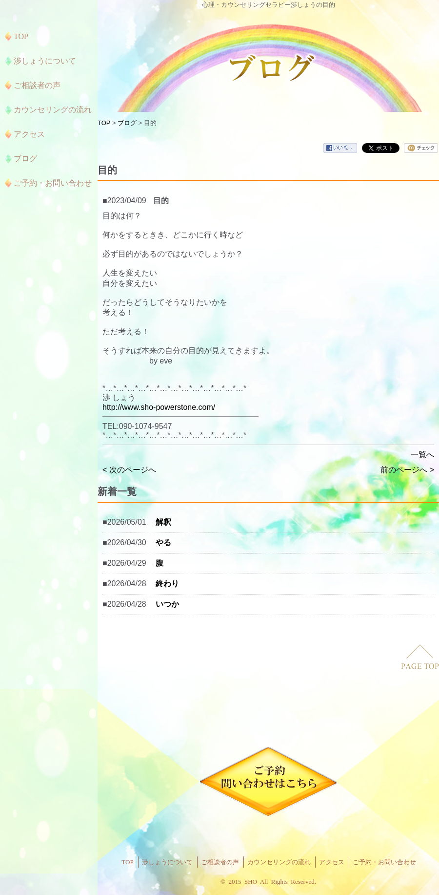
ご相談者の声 (220, 862)
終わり (167, 583)
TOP (104, 123)
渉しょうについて (167, 862)
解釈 (163, 522)
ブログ (127, 123)
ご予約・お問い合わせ (384, 862)
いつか (167, 604)
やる (163, 542)
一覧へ (422, 454)
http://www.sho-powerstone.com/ (158, 407)
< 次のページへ (129, 470)
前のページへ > (407, 470)
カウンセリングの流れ (279, 862)
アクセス (331, 862)
